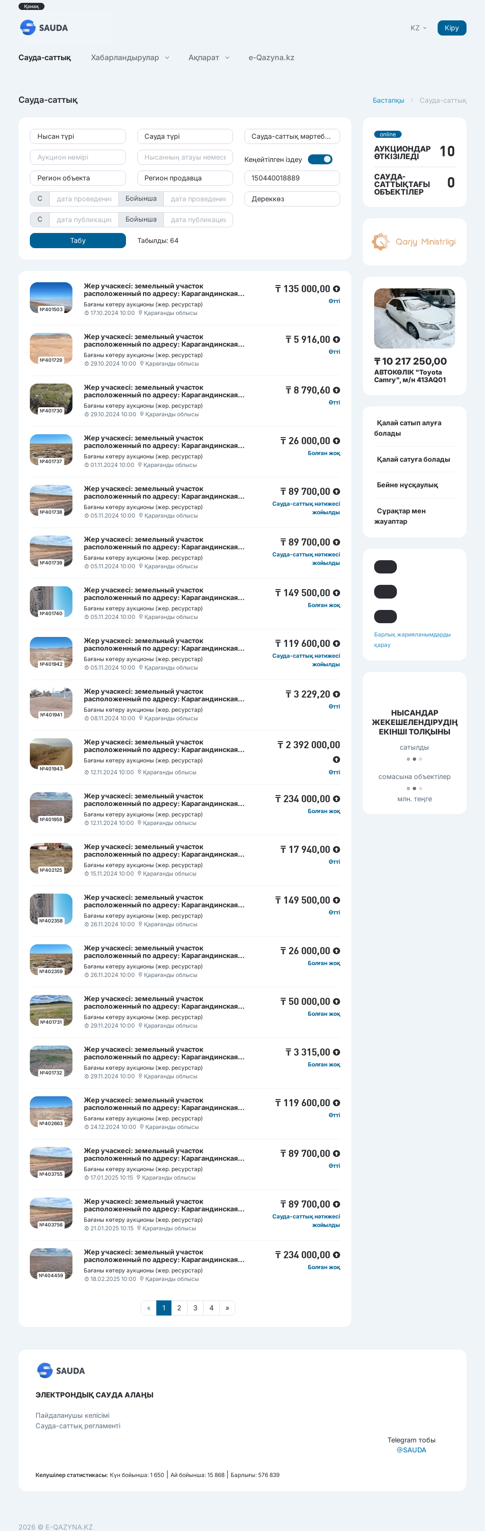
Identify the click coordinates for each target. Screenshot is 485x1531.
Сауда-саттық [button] (44, 57)
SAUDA (411, 1450)
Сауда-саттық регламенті (78, 1426)
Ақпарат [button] (209, 57)
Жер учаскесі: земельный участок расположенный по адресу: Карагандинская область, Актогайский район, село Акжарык (161, 1006)
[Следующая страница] (227, 1308)
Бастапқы (388, 100)
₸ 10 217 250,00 (410, 361)
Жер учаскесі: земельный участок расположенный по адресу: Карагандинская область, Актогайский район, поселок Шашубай (166, 597)
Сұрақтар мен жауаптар (400, 516)
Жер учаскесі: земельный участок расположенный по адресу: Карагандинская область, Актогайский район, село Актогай (161, 344)
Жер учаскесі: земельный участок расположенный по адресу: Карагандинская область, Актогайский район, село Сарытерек (163, 803)
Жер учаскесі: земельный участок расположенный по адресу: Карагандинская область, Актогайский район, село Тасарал (161, 445)
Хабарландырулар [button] (130, 57)
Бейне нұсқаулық (407, 485)
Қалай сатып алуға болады (407, 428)
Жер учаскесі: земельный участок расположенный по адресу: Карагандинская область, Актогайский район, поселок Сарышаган (169, 394)
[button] (419, 28)
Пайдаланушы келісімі (72, 1415)
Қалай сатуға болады (413, 459)
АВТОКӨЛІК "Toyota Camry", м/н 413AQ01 (410, 376)
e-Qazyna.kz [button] (272, 57)
